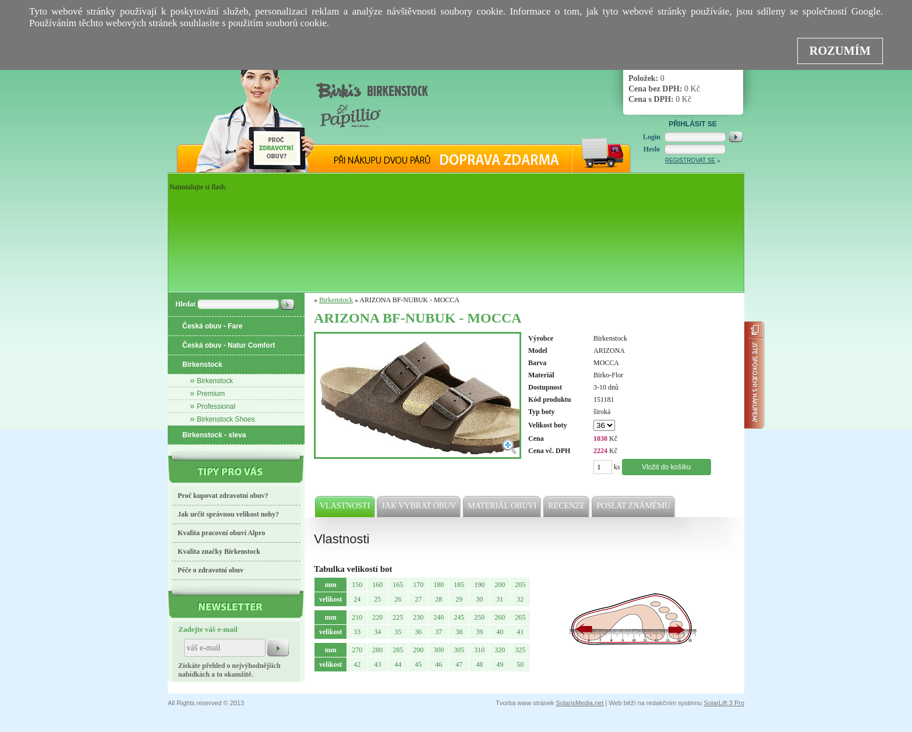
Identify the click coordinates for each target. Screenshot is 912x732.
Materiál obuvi (503, 506)
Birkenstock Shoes (225, 419)
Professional (216, 406)
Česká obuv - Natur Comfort (228, 345)
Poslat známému (633, 506)
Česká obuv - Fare (212, 326)
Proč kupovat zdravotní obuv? (223, 495)
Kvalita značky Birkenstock (219, 551)
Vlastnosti (345, 506)
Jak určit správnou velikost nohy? (228, 514)
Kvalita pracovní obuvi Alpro (221, 533)
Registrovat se (690, 160)
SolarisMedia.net (579, 702)
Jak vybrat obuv (419, 506)
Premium (211, 394)
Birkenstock (202, 364)
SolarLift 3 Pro (724, 702)
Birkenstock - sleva (214, 435)
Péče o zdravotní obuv (210, 570)
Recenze (567, 506)
